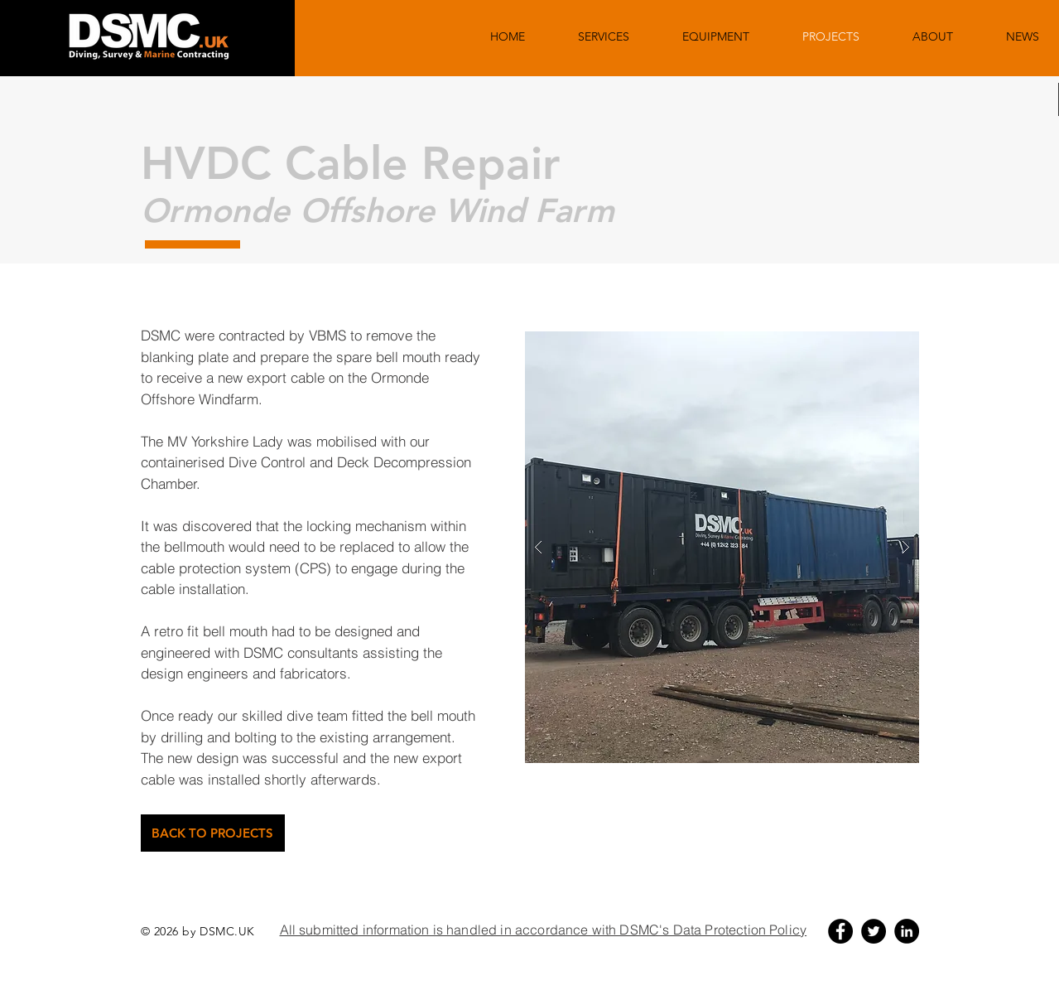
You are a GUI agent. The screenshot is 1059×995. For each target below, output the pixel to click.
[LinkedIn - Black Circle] (906, 931)
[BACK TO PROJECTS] (213, 833)
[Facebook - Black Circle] (840, 931)
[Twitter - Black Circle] (873, 931)
